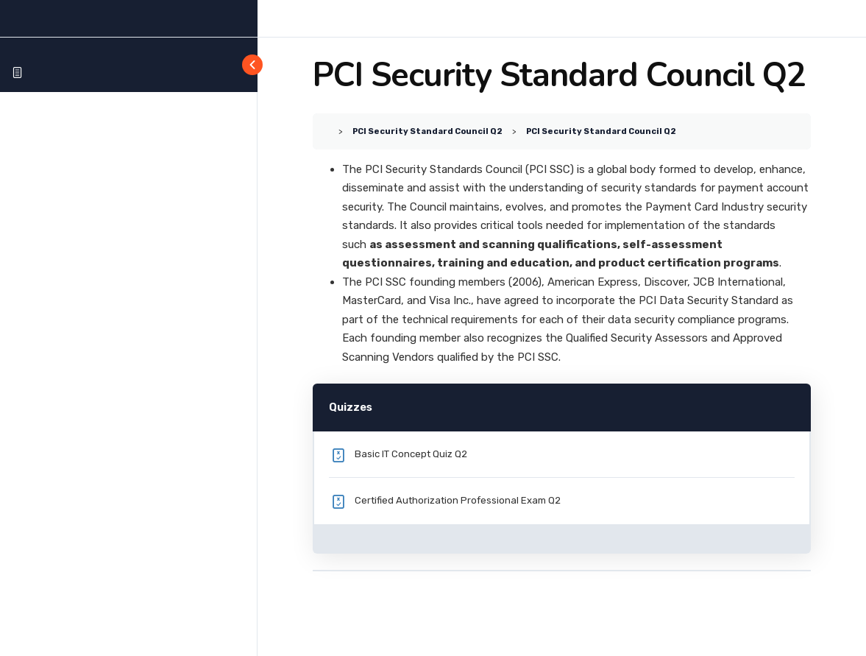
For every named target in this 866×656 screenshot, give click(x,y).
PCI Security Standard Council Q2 (427, 131)
